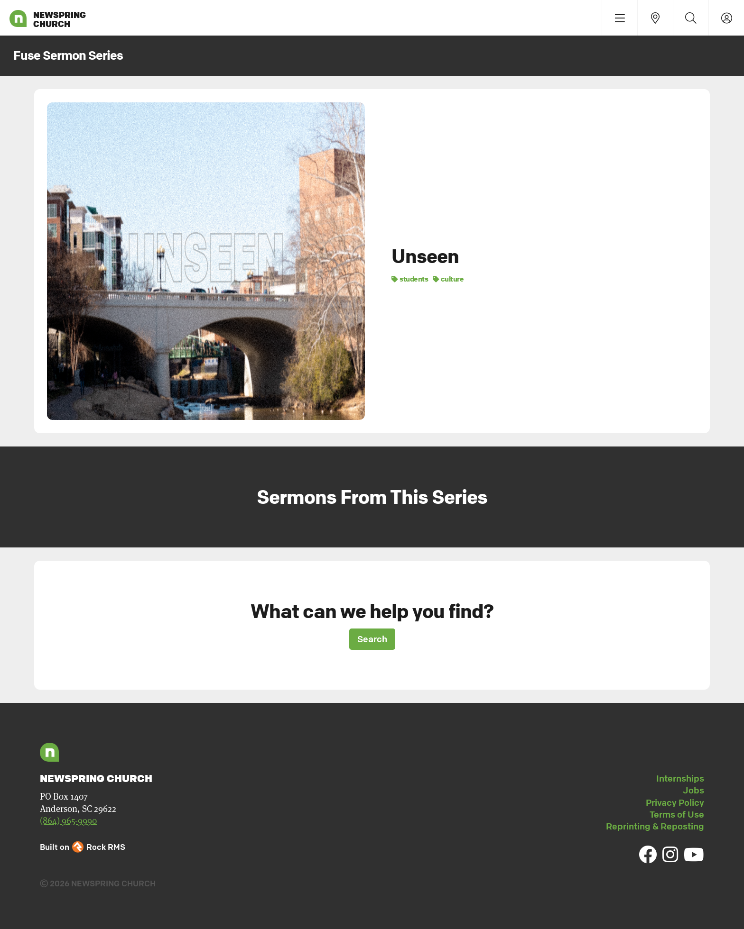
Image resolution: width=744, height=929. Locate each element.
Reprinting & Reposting (655, 826)
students (409, 278)
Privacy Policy (675, 802)
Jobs (693, 790)
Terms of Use (677, 814)
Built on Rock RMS (82, 847)
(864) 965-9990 (68, 821)
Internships (680, 778)
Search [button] (372, 639)
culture (448, 278)
